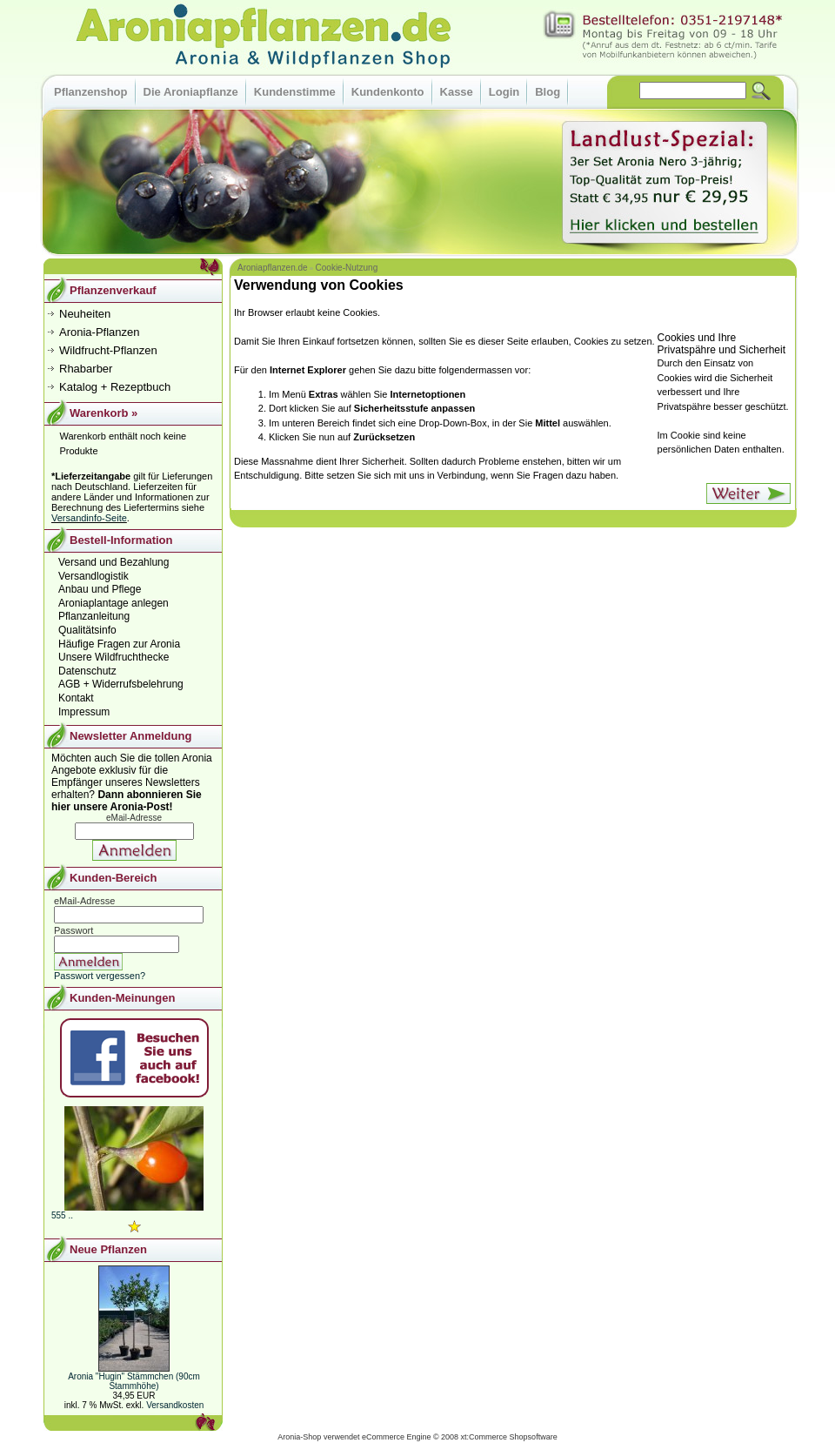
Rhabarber (85, 368)
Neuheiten (84, 313)
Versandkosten (175, 1405)
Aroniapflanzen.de (272, 267)
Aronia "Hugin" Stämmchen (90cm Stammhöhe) (134, 1381)
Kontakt (76, 698)
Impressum (84, 712)
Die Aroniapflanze (191, 91)
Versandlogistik (93, 576)
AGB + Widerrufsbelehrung (121, 684)
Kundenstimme (295, 91)
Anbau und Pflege (99, 589)
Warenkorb (99, 412)
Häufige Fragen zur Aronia (119, 644)
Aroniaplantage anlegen (113, 603)
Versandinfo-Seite (89, 518)
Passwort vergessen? (99, 975)
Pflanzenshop (91, 91)
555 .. (62, 1215)
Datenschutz (87, 671)
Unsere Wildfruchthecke (113, 657)
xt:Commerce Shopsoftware (509, 1437)
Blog (547, 91)
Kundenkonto (387, 91)
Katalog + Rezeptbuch (114, 386)
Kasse (456, 91)
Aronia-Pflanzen (99, 332)
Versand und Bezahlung (113, 562)
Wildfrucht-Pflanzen (108, 350)
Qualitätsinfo (87, 630)
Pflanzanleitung (94, 616)
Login (504, 91)
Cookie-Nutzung (347, 267)
